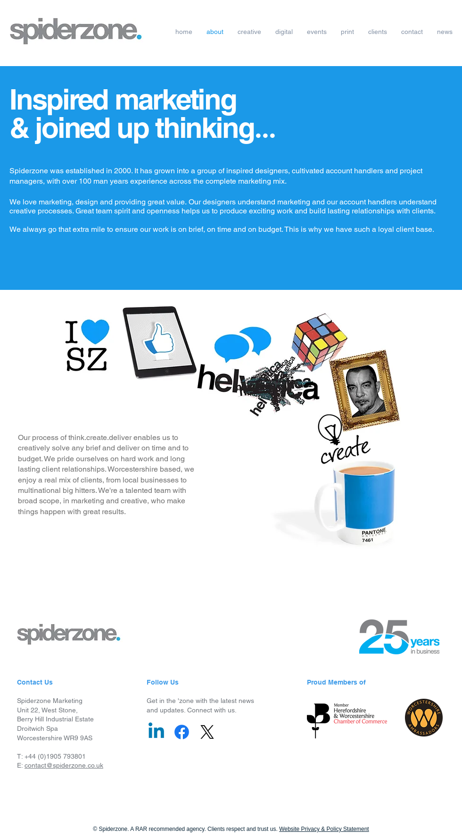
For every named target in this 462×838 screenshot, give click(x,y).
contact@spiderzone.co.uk (64, 765)
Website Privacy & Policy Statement (324, 829)
